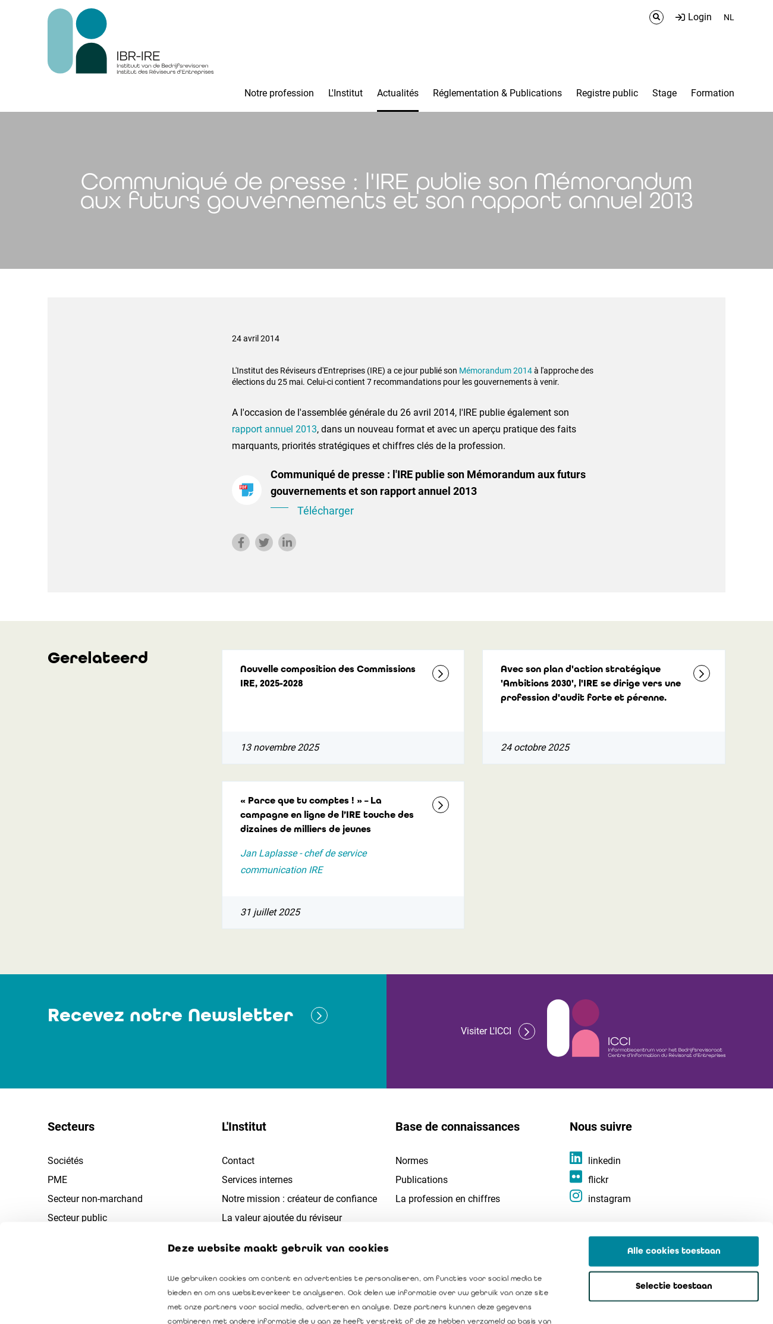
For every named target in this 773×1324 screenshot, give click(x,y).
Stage (664, 93)
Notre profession (279, 93)
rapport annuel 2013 (274, 429)
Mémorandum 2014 (496, 370)
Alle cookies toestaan (674, 1152)
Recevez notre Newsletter (170, 1015)
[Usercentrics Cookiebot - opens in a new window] (77, 1301)
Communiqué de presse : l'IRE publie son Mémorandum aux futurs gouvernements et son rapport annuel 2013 (434, 493)
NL (729, 17)
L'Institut (345, 93)
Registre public (607, 93)
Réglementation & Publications (497, 93)
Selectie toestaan (674, 1187)
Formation (712, 93)
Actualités (398, 93)
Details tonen (678, 1300)
